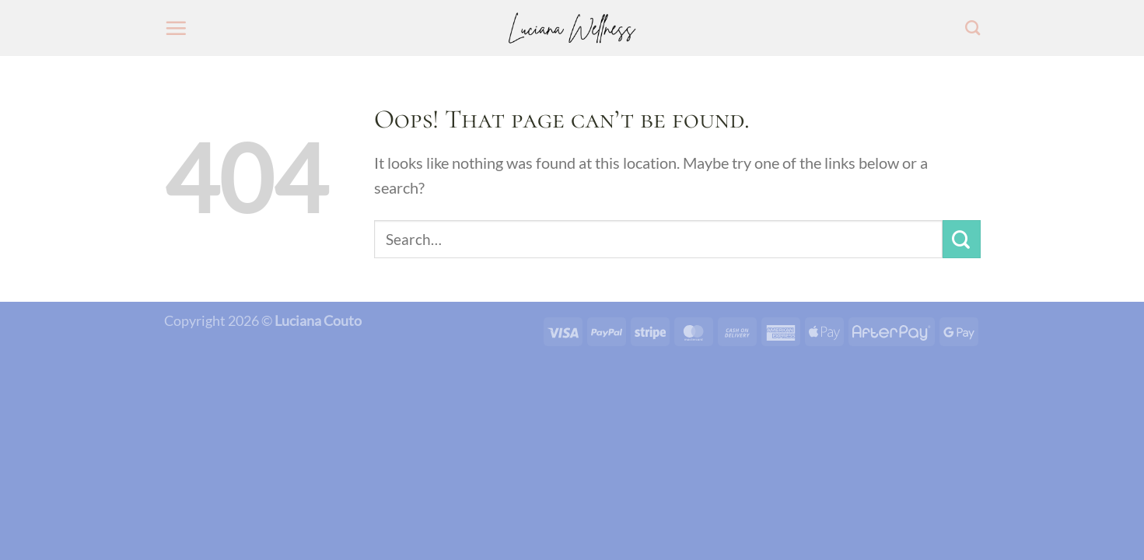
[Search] (972, 27)
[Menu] (175, 28)
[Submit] (962, 239)
